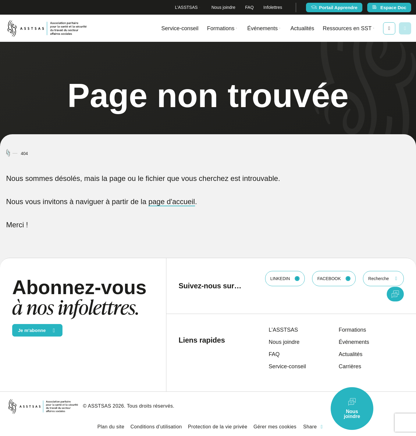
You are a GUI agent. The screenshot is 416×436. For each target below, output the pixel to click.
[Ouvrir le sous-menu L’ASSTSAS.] (200, 7)
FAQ (249, 7)
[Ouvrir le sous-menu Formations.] (236, 28)
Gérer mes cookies (275, 426)
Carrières (350, 366)
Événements (262, 28)
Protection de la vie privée (217, 426)
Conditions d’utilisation (156, 426)
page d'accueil (171, 201)
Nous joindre (224, 7)
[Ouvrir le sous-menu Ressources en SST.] (374, 28)
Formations (220, 28)
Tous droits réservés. (150, 406)
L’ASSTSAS (186, 7)
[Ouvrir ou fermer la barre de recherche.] (405, 28)
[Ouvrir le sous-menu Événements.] (280, 28)
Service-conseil (179, 28)
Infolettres (272, 7)
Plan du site (111, 426)
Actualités (302, 28)
